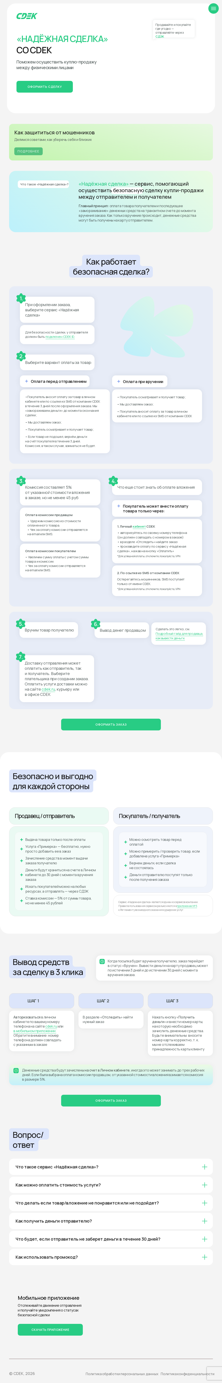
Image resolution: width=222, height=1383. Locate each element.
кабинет (139, 526)
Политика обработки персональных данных (122, 1373)
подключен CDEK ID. (60, 336)
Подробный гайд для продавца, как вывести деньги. (179, 635)
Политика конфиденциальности (187, 1373)
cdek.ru (48, 689)
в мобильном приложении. (34, 1030)
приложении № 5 (187, 906)
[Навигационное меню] (213, 8)
